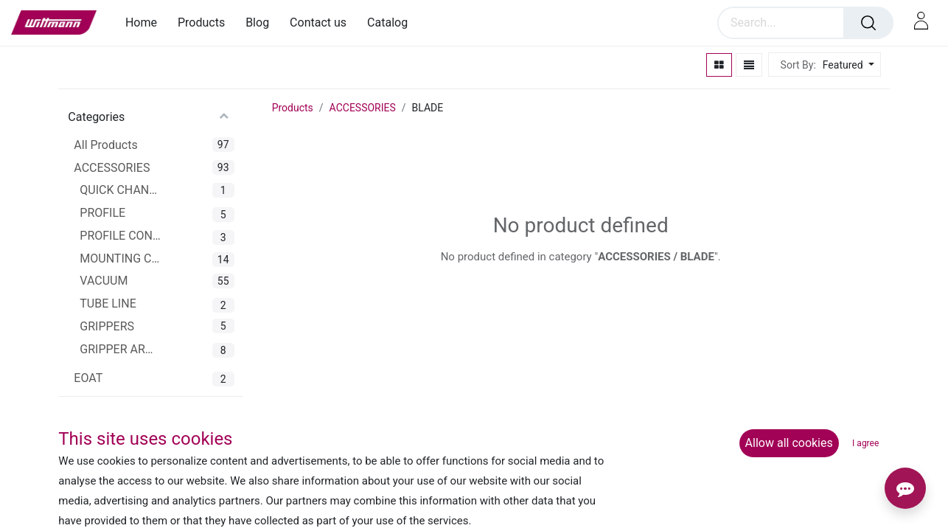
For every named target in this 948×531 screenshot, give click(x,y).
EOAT (88, 378)
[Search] (868, 23)
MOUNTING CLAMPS (120, 258)
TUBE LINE (108, 303)
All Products (105, 145)
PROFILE (102, 213)
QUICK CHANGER (120, 190)
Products (292, 108)
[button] (846, 65)
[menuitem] (146, 22)
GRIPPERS (107, 326)
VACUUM (104, 281)
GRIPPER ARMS (120, 349)
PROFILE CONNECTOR (120, 236)
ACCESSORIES (112, 168)
